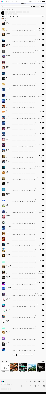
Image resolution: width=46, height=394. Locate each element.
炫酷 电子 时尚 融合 (8, 276)
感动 (28, 52)
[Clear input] (31, 6)
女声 (34, 284)
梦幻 (29, 179)
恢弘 (24, 63)
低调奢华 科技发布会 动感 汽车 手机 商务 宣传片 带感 (8, 121)
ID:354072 (14, 306)
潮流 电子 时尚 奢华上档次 (8, 99)
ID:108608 (14, 118)
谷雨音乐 (7, 172)
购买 (42, 28)
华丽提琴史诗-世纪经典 (8, 254)
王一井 (6, 89)
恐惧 (27, 201)
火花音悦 (7, 111)
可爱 (25, 190)
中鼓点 (34, 201)
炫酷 (15, 41)
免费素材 (21, 386)
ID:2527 (13, 52)
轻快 (17, 30)
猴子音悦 (7, 299)
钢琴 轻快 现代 (7, 182)
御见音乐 (7, 150)
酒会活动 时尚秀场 (8, 298)
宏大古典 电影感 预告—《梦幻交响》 (8, 243)
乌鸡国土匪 (7, 78)
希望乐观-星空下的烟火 (8, 66)
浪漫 (27, 30)
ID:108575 (14, 96)
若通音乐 (7, 45)
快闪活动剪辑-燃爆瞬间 (8, 215)
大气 (33, 256)
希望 (15, 63)
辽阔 (27, 63)
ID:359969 (14, 256)
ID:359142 (14, 157)
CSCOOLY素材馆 (7, 266)
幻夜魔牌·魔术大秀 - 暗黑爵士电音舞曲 (8, 193)
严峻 (29, 245)
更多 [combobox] (16, 1)
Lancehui (7, 183)
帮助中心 (44, 385)
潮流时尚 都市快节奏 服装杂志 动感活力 (8, 55)
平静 (25, 107)
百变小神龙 (7, 139)
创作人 (39, 385)
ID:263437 (14, 223)
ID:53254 (13, 201)
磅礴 (19, 245)
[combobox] (6, 1)
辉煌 (20, 63)
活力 (20, 30)
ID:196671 (14, 63)
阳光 (29, 41)
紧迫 (15, 201)
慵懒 (30, 41)
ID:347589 (14, 190)
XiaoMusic (7, 244)
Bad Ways (7, 22)
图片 (8, 1)
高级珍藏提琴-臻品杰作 (8, 33)
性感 (30, 30)
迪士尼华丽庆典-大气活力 (8, 237)
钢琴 (31, 107)
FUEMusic (7, 34)
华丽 (35, 256)
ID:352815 (14, 295)
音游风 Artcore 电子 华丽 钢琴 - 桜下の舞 (8, 138)
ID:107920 (14, 85)
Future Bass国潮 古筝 (8, 226)
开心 (32, 30)
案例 (14, 1)
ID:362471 (14, 179)
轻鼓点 (35, 262)
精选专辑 (21, 385)
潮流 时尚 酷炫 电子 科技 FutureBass (8, 116)
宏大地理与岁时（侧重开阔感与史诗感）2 (8, 171)
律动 (32, 41)
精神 (34, 234)
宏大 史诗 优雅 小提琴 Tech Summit (8, 265)
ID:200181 (14, 41)
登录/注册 (43, 1)
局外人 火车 (7, 77)
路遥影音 (7, 194)
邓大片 (6, 56)
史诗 (22, 245)
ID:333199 (14, 273)
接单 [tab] (9, 9)
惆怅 (15, 52)
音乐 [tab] (7, 9)
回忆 (17, 52)
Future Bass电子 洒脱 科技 (8, 88)
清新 (30, 168)
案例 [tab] (12, 9)
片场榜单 (35, 385)
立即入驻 (30, 386)
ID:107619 (14, 30)
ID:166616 (14, 339)
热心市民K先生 (7, 161)
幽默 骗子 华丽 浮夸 (8, 320)
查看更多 (43, 361)
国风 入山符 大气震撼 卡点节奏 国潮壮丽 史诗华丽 (8, 331)
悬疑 (20, 201)
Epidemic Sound (7, 23)
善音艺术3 (7, 67)
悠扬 (30, 85)
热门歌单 (30, 385)
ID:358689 (14, 107)
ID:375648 (14, 350)
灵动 (34, 30)
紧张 (17, 201)
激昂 (20, 41)
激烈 (32, 74)
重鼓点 (35, 118)
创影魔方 (7, 128)
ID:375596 (14, 129)
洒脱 (29, 30)
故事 (33, 107)
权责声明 (44, 386)
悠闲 (22, 30)
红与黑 (6, 160)
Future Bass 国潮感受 (8, 287)
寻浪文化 (7, 117)
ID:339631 (14, 168)
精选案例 (35, 386)
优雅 (24, 30)
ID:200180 (14, 74)
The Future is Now (8, 309)
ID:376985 (14, 234)
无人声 (34, 41)
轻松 (19, 30)
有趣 (25, 30)
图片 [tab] (4, 9)
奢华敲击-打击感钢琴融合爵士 (8, 44)
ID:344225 (14, 245)
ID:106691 (14, 262)
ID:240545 (14, 317)
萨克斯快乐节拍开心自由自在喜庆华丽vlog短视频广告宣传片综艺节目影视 (8, 204)
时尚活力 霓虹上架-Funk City (8, 127)
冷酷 (22, 201)
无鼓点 (30, 107)
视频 (6, 1)
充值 (38, 1)
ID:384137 (14, 284)
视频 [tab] (2, 9)
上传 (40, 1)
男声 (32, 284)
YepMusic (7, 332)
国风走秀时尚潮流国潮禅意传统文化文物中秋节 (8, 149)
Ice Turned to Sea (8, 342)
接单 (12, 1)
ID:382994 (14, 146)
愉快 (15, 30)
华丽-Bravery (7, 110)
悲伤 (23, 52)
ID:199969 (14, 212)
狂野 (20, 118)
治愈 (22, 52)
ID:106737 (14, 328)
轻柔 (30, 52)
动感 (17, 41)
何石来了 (7, 205)
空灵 (33, 52)
